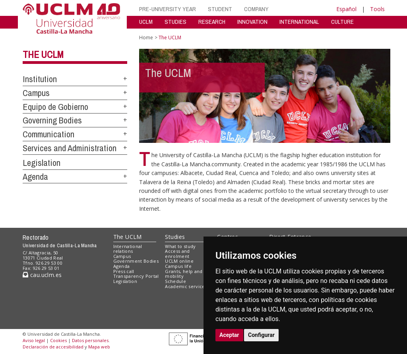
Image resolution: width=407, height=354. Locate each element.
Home (146, 37)
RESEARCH (211, 21)
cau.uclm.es (42, 275)
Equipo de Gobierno (55, 107)
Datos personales (90, 340)
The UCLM (43, 54)
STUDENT (220, 9)
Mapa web (99, 347)
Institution (40, 79)
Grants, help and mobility (183, 273)
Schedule (175, 281)
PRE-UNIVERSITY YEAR (167, 9)
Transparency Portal (136, 276)
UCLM (146, 21)
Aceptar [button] (229, 335)
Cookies (58, 340)
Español (346, 9)
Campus (36, 93)
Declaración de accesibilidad (53, 347)
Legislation (41, 163)
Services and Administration (69, 148)
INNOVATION (252, 21)
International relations (127, 248)
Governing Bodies (52, 120)
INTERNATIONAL (299, 21)
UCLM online (179, 261)
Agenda (35, 177)
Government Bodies (136, 261)
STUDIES (175, 21)
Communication (48, 134)
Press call (123, 271)
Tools (377, 9)
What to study (180, 246)
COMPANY (256, 9)
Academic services (186, 286)
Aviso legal (34, 340)
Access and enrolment (177, 253)
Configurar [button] (261, 335)
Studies (175, 236)
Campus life (178, 266)
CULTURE (342, 21)
